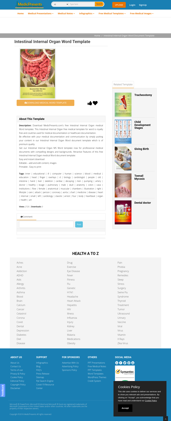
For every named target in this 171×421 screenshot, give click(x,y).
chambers (77, 188)
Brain (19, 300)
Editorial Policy (17, 380)
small (32, 196)
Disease (21, 343)
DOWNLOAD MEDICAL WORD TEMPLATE (46, 102)
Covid (20, 322)
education (24, 177)
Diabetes (21, 334)
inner (27, 173)
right (99, 188)
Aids (19, 279)
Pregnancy (123, 271)
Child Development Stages (142, 125)
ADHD (20, 275)
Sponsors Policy (69, 370)
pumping (88, 181)
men (79, 181)
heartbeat (90, 196)
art (30, 199)
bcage (41, 184)
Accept (125, 408)
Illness (70, 313)
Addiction (22, 271)
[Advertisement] (85, 25)
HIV (69, 309)
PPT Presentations (96, 362)
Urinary (122, 317)
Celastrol (21, 313)
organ (100, 196)
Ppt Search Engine (44, 380)
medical (97, 173)
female (42, 188)
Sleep (120, 279)
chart (72, 192)
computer (57, 173)
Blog (38, 366)
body (81, 196)
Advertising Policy (70, 366)
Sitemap (40, 377)
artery (98, 181)
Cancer (20, 309)
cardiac (59, 181)
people (91, 177)
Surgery (122, 288)
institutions (24, 188)
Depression (23, 330)
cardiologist (79, 177)
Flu (68, 284)
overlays (52, 177)
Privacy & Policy (17, 373)
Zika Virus (123, 343)
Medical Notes (65, 13)
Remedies (123, 275)
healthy (32, 184)
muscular (65, 188)
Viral (120, 326)
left (39, 196)
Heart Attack (74, 300)
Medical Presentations (40, 13)
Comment (27, 216)
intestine (23, 181)
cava (99, 184)
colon (90, 184)
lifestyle (22, 192)
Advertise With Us (70, 362)
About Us (14, 362)
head (34, 177)
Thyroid (122, 300)
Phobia (121, 267)
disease (91, 192)
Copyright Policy (18, 384)
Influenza (72, 317)
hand (32, 181)
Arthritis (21, 288)
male (63, 184)
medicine (81, 192)
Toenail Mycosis (139, 177)
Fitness (71, 279)
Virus (120, 330)
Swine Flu (123, 292)
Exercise (71, 267)
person (46, 192)
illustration (89, 188)
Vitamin (122, 334)
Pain (120, 262)
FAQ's (38, 370)
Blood (20, 296)
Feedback (2, 390)
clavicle (58, 196)
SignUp (143, 4)
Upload (119, 4)
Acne (19, 267)
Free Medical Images (140, 13)
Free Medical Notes (97, 366)
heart (100, 192)
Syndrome (123, 296)
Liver (69, 330)
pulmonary (53, 184)
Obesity (71, 343)
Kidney (70, 326)
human (68, 173)
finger (42, 177)
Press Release (42, 373)
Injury (70, 322)
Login (132, 4)
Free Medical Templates (111, 13)
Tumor (121, 309)
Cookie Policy (16, 377)
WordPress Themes (97, 377)
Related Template (123, 84)
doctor (22, 184)
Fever (70, 275)
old (99, 177)
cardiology (48, 196)
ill (48, 173)
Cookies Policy (129, 387)
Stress (121, 284)
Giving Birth (141, 148)
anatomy (81, 184)
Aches (20, 262)
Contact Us (15, 366)
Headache (72, 296)
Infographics (85, 13)
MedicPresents (30, 414)
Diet (19, 339)
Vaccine (122, 322)
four (74, 196)
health (24, 199)
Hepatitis (72, 305)
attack (38, 192)
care (30, 192)
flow (34, 188)
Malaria (71, 334)
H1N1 (70, 292)
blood (87, 173)
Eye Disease (73, 271)
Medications (73, 339)
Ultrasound (124, 313)
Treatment (123, 305)
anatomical (53, 188)
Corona (21, 317)
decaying (70, 181)
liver (40, 181)
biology (67, 177)
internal (24, 196)
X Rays (121, 339)
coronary (56, 192)
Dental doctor (142, 202)
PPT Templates (95, 370)
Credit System (94, 380)
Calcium (21, 305)
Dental (20, 326)
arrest (67, 196)
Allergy (20, 284)
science (78, 173)
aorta (65, 192)
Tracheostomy (143, 95)
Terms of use (16, 370)
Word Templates (95, 373)
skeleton (49, 181)
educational (38, 173)
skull (71, 184)
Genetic (71, 288)
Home (20, 13)
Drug (69, 262)
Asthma (21, 292)
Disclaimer (15, 388)
